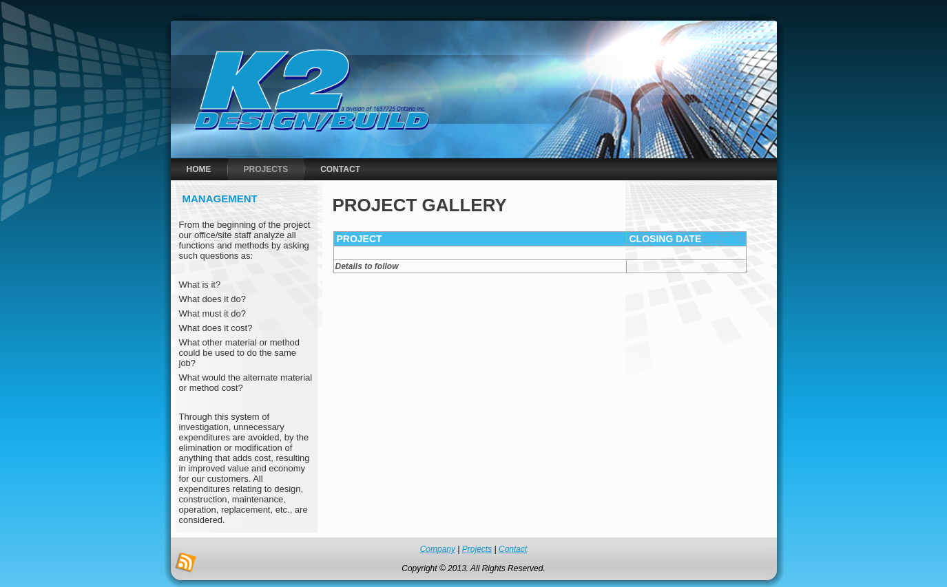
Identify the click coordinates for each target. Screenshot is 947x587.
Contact (513, 549)
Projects (477, 549)
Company (437, 549)
